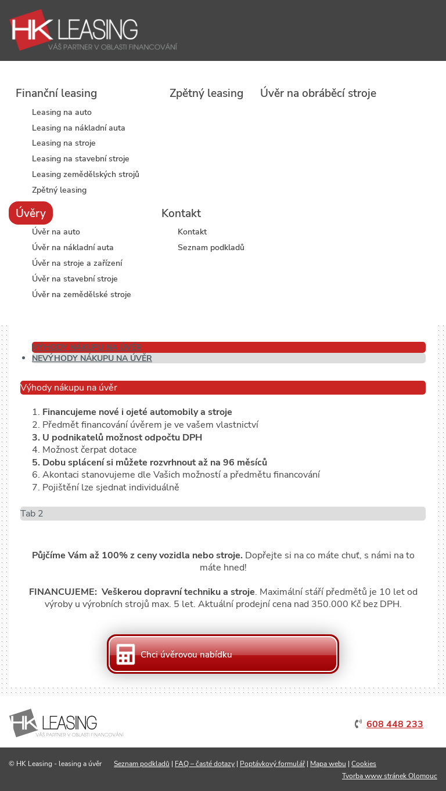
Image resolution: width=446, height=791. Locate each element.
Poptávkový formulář (272, 763)
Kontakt (181, 213)
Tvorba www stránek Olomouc (389, 776)
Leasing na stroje (64, 144)
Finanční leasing (56, 93)
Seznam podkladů (211, 248)
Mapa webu (328, 763)
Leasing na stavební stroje (81, 159)
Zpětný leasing (59, 191)
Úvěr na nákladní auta (73, 248)
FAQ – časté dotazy (205, 763)
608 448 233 (394, 724)
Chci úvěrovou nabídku (186, 654)
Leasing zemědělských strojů (85, 175)
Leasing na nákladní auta (78, 128)
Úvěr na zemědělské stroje (81, 295)
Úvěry (31, 213)
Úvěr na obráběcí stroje (318, 93)
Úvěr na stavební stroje (75, 279)
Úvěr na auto (56, 232)
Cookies (363, 763)
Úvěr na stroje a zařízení (77, 264)
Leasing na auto (62, 113)
